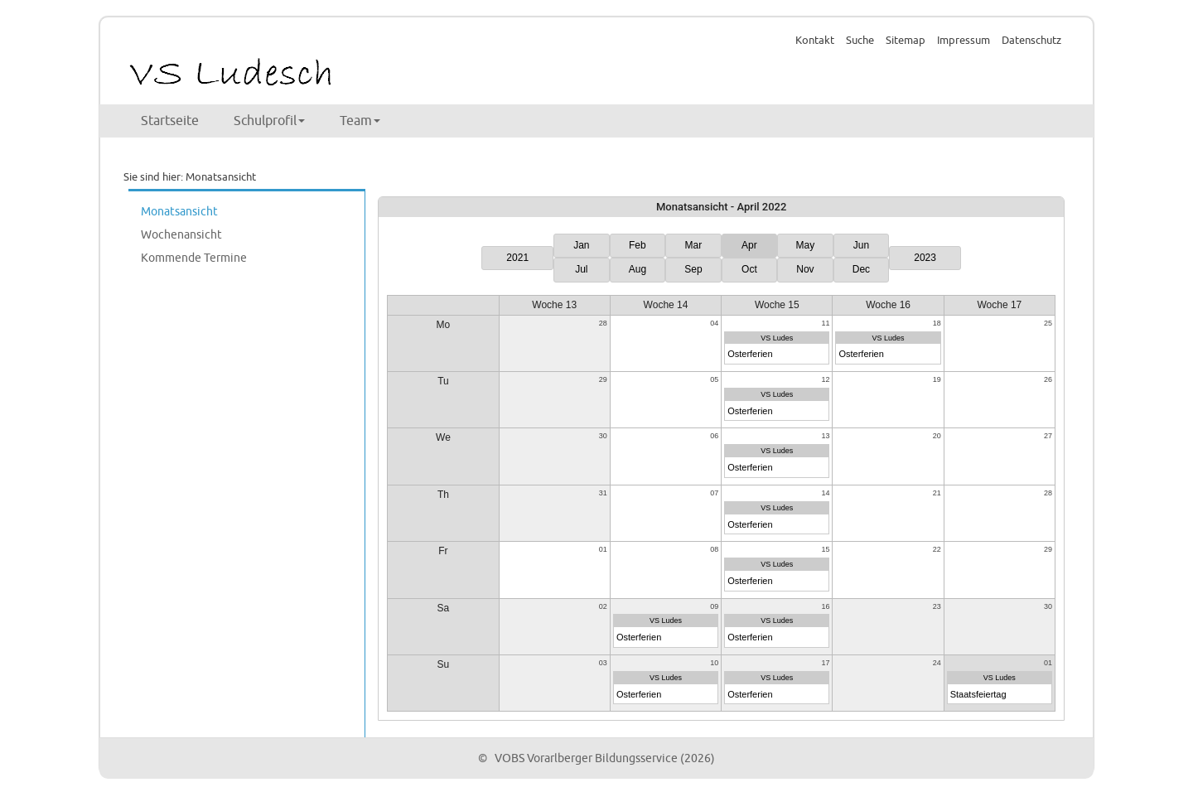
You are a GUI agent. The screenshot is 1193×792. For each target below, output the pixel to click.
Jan (581, 245)
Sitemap (905, 40)
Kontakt (814, 40)
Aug (637, 269)
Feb (637, 245)
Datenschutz (1031, 40)
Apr (749, 245)
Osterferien (749, 354)
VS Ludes (777, 338)
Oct (749, 269)
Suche (860, 40)
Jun (861, 245)
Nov (805, 269)
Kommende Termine (194, 258)
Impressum (963, 40)
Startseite (170, 121)
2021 (517, 257)
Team (360, 121)
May (805, 245)
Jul (581, 269)
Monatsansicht (179, 211)
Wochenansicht (181, 235)
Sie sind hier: (153, 177)
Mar (694, 245)
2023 (925, 257)
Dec (861, 269)
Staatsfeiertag (978, 694)
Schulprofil (269, 121)
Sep (693, 269)
